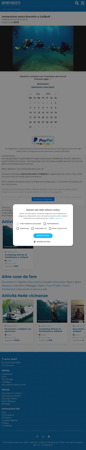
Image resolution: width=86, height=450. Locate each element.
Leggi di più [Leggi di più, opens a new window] (59, 218)
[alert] (43, 225)
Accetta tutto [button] (43, 236)
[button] (43, 241)
